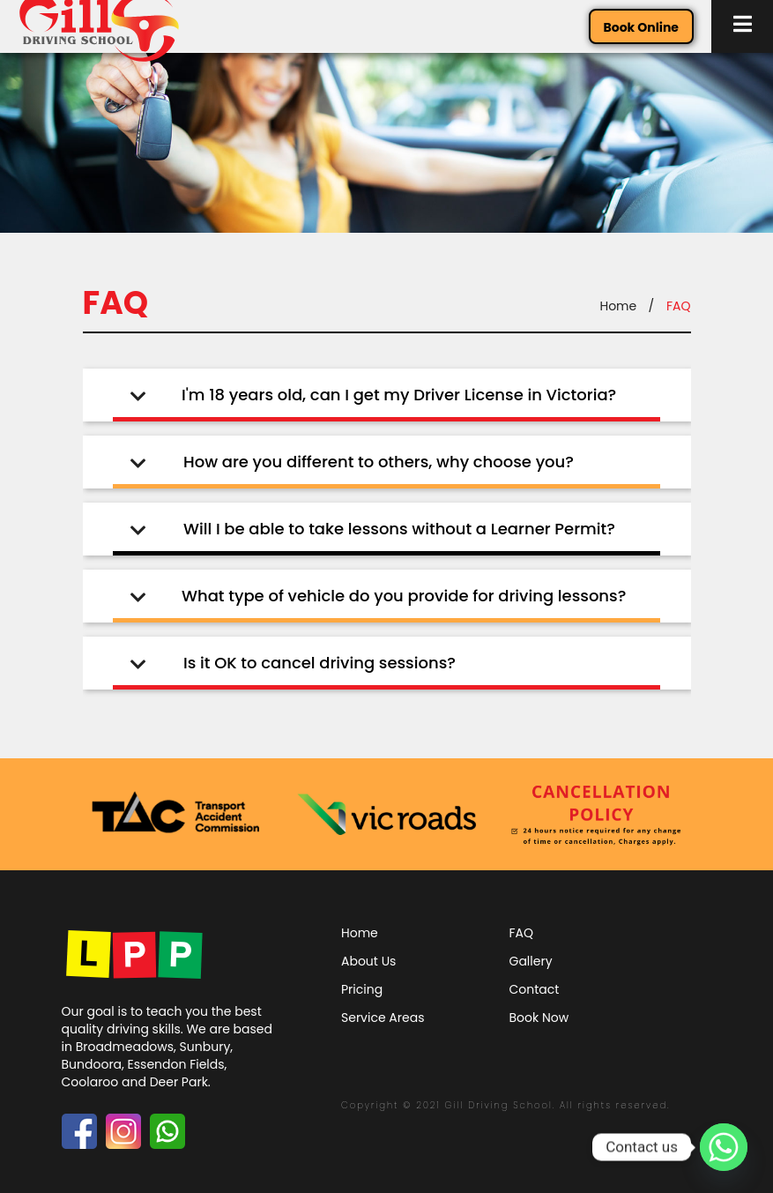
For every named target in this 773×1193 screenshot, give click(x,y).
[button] (742, 26)
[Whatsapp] (723, 1147)
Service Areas (382, 1017)
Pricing (362, 989)
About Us (368, 961)
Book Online (641, 27)
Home (617, 306)
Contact (534, 989)
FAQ (521, 933)
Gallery (531, 961)
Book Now (539, 1017)
